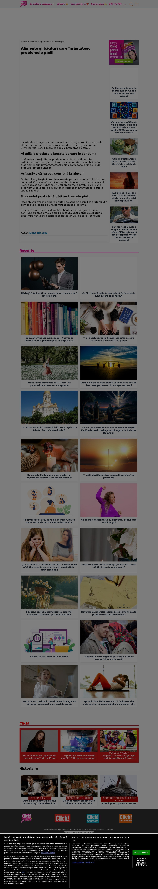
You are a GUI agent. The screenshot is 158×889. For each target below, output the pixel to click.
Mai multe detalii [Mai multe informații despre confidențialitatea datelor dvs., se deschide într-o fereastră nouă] (48, 853)
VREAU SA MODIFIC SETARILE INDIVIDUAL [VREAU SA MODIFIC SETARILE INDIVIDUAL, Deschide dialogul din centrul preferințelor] (141, 862)
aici (23, 872)
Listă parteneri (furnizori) (82, 862)
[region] (79, 861)
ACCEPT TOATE (141, 853)
